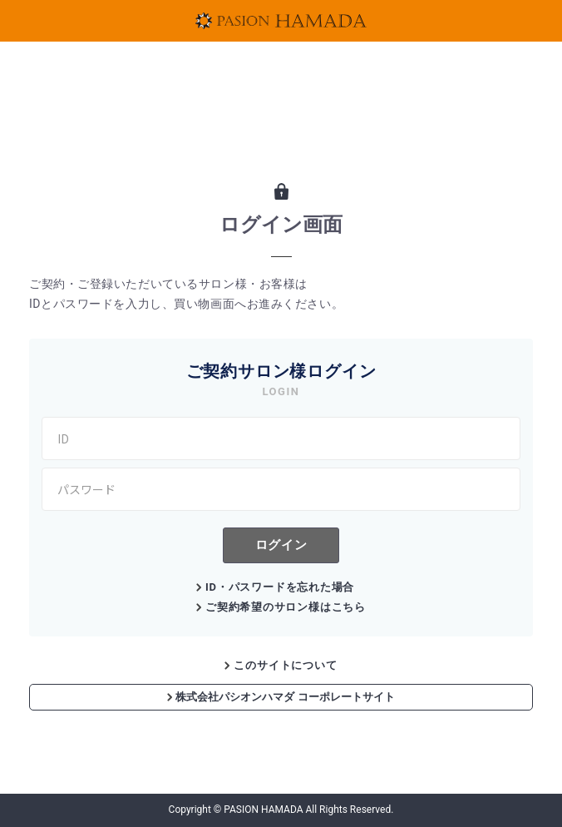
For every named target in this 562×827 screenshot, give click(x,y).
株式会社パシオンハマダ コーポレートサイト (280, 697)
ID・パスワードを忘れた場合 (279, 587)
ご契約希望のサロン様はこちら (285, 607)
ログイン (281, 544)
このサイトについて (285, 665)
